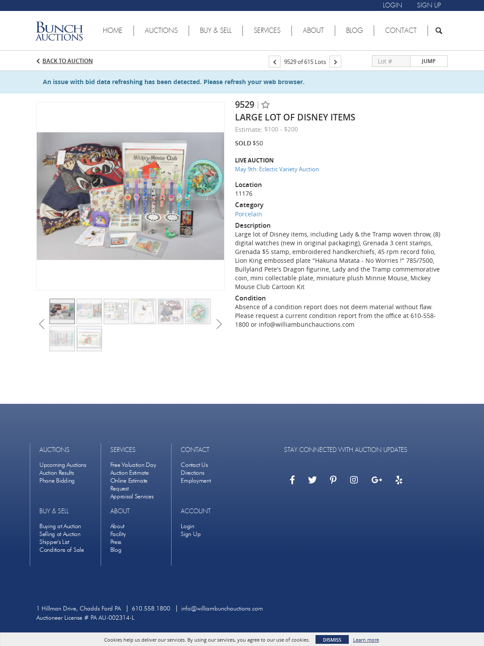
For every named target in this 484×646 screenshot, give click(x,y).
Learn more (366, 639)
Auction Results (56, 473)
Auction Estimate (129, 473)
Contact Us (194, 465)
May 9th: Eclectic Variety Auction (277, 169)
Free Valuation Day (133, 465)
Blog (116, 550)
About (117, 526)
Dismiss (332, 639)
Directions (192, 473)
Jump (428, 61)
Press (116, 542)
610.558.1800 (151, 608)
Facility (118, 534)
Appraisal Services (132, 496)
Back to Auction (67, 61)
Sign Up (190, 534)
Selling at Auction (60, 534)
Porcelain (248, 214)
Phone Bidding (57, 480)
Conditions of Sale (61, 550)
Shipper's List (54, 542)
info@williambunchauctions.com (222, 608)
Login (187, 526)
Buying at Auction (60, 526)
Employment (195, 480)
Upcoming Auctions (62, 465)
